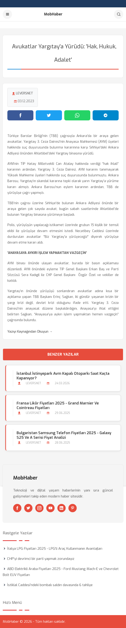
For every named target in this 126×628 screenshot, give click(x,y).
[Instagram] (39, 508)
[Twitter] (28, 508)
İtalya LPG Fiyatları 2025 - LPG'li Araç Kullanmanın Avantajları (54, 548)
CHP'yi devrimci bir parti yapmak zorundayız (40, 558)
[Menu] (7, 14)
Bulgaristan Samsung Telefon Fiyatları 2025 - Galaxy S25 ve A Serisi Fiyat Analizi (64, 435)
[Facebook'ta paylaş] (20, 115)
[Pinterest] (72, 508)
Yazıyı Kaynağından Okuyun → (30, 331)
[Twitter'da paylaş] (49, 115)
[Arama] (118, 14)
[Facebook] (17, 508)
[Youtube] (50, 508)
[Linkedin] (61, 508)
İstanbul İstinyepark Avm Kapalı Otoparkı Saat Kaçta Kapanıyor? (63, 376)
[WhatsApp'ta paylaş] (77, 115)
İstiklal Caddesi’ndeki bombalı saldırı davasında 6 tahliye (50, 585)
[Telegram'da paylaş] (106, 115)
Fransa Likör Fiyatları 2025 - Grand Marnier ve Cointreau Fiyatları (58, 405)
